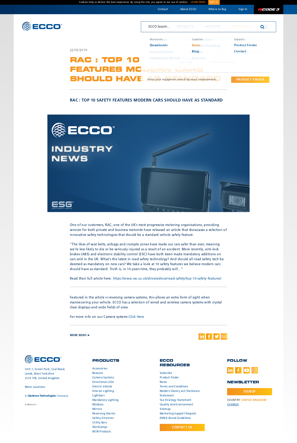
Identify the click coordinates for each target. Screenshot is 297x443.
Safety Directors (103, 418)
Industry (213, 26)
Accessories (99, 368)
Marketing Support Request (178, 413)
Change (233, 404)
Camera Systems (103, 377)
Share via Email (224, 336)
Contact (163, 9)
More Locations (35, 387)
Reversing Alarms (103, 413)
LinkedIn (230, 370)
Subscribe (166, 373)
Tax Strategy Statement (175, 400)
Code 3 (268, 9)
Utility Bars (99, 422)
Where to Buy (217, 9)
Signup (249, 391)
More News (215, 50)
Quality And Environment (176, 404)
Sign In (243, 9)
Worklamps (99, 427)
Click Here (136, 317)
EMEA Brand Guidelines (175, 418)
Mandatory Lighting (105, 400)
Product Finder (169, 377)
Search (266, 27)
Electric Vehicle (102, 386)
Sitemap (165, 409)
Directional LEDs (103, 382)
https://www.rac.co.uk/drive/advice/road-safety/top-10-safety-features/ (167, 278)
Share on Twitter (216, 336)
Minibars (98, 404)
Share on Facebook (209, 336)
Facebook (238, 370)
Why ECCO (157, 26)
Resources (241, 26)
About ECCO (188, 9)
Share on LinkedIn (202, 336)
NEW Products (101, 431)
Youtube (247, 370)
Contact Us (182, 427)
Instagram (255, 370)
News (163, 382)
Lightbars (98, 395)
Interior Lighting (103, 391)
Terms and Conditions (174, 386)
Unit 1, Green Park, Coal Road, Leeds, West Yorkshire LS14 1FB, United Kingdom (45, 374)
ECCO (42, 26)
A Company (46, 396)
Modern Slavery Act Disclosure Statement (180, 393)
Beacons (97, 373)
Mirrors (97, 409)
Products (185, 26)
